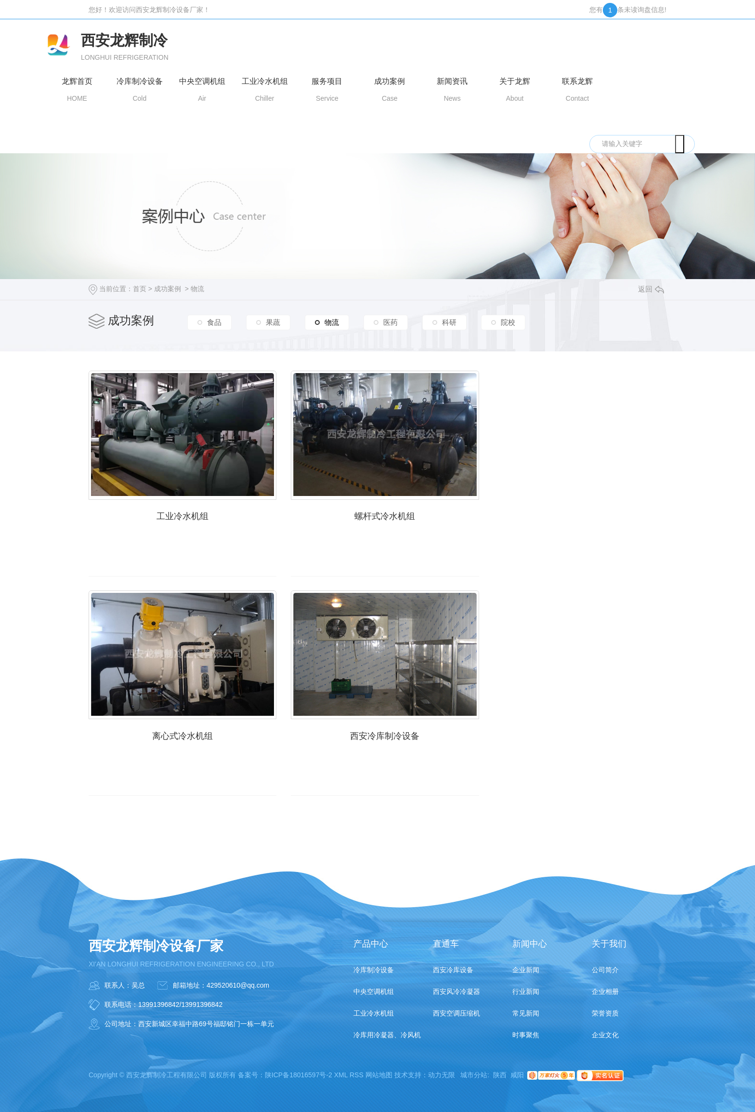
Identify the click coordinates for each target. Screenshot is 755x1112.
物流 (197, 289)
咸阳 (517, 1069)
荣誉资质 (605, 1008)
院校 (508, 322)
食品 (214, 322)
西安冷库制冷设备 (180, 730)
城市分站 (473, 1069)
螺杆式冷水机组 (377, 513)
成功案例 (167, 289)
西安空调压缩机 (456, 1008)
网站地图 (378, 1069)
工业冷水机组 (180, 513)
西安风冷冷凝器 (456, 986)
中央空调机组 (373, 986)
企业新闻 (525, 964)
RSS (357, 1069)
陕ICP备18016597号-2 (298, 1069)
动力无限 (441, 1069)
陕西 (500, 1069)
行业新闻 (525, 986)
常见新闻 (525, 1008)
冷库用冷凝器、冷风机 (387, 1029)
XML (341, 1069)
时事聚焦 (525, 1029)
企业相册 (605, 986)
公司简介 (605, 964)
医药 (390, 322)
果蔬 (273, 322)
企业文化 (605, 1029)
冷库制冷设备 (373, 964)
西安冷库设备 (453, 964)
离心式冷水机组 (575, 513)
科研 (449, 322)
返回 (651, 289)
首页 (139, 289)
